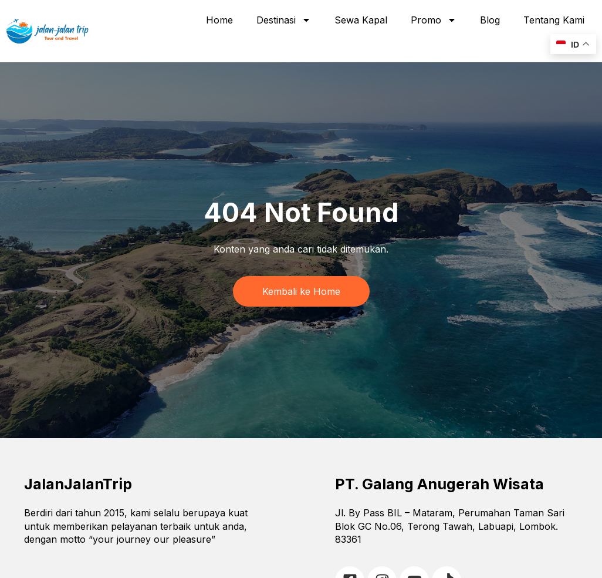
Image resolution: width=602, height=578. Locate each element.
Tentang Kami (553, 20)
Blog (490, 20)
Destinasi (283, 20)
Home (219, 20)
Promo (433, 20)
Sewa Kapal (360, 20)
